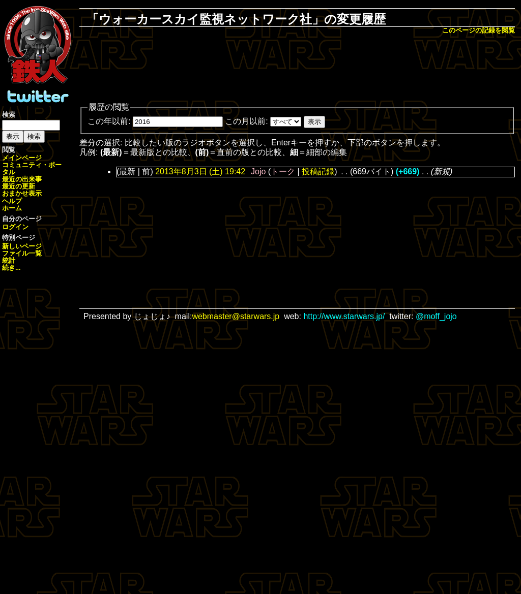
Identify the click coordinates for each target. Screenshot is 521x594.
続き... (11, 267)
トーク (283, 171)
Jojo (258, 171)
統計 (8, 260)
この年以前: (109, 121)
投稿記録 (318, 171)
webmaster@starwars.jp (235, 316)
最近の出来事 (22, 179)
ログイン (15, 227)
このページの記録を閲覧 (478, 30)
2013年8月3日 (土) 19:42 (200, 171)
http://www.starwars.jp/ (344, 316)
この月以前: (246, 121)
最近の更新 (18, 186)
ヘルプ (12, 201)
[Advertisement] (297, 69)
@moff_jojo (436, 316)
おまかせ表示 (22, 193)
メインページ (22, 158)
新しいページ (22, 246)
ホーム (12, 208)
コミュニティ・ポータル (32, 168)
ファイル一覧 (22, 253)
